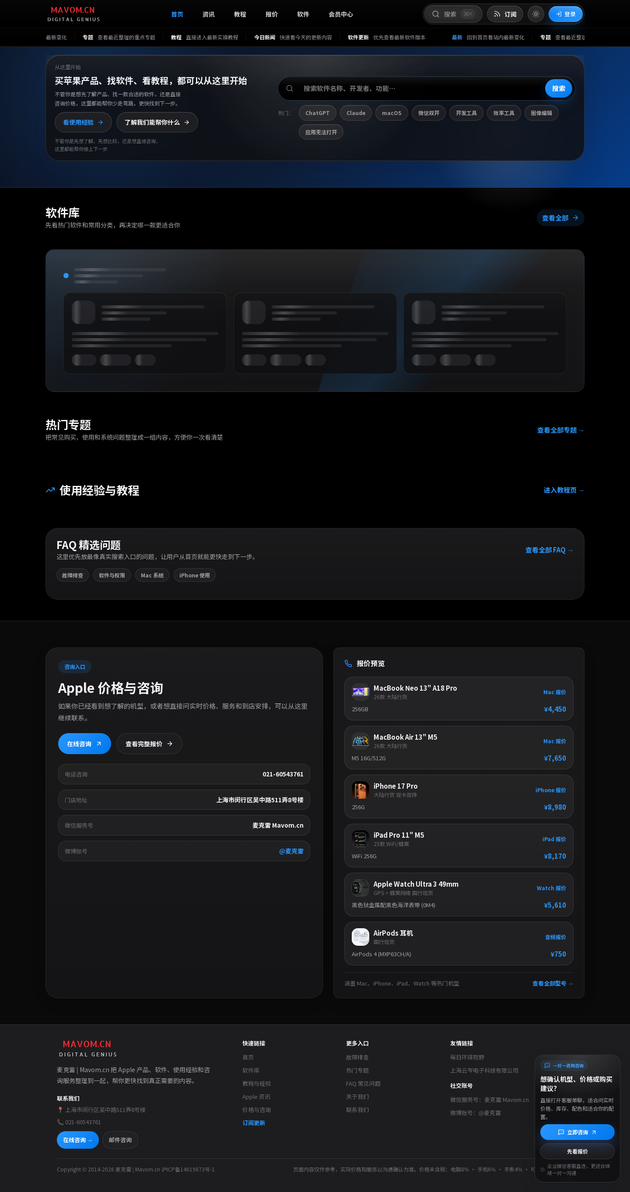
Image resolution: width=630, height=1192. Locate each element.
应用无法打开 (321, 132)
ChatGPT (317, 112)
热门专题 (357, 1070)
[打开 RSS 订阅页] (505, 14)
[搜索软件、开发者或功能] (426, 88)
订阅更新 (253, 1123)
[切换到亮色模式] (536, 14)
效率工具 (504, 112)
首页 (177, 14)
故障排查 (357, 1057)
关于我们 (357, 1096)
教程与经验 (256, 1083)
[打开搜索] (453, 14)
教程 (240, 14)
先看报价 (577, 1151)
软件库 (250, 1070)
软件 (303, 14)
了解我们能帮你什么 (157, 122)
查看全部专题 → (560, 430)
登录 (566, 14)
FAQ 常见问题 (363, 1083)
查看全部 (560, 219)
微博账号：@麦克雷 (475, 1112)
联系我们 (357, 1109)
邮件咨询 (120, 1140)
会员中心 (341, 14)
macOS (392, 112)
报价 (272, 14)
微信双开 (428, 112)
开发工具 (466, 112)
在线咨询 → (78, 1140)
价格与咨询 (256, 1109)
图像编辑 (541, 112)
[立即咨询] (577, 1132)
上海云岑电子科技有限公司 (484, 1070)
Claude (355, 112)
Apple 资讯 (256, 1096)
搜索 (558, 88)
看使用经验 (83, 122)
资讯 (209, 14)
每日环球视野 (467, 1057)
